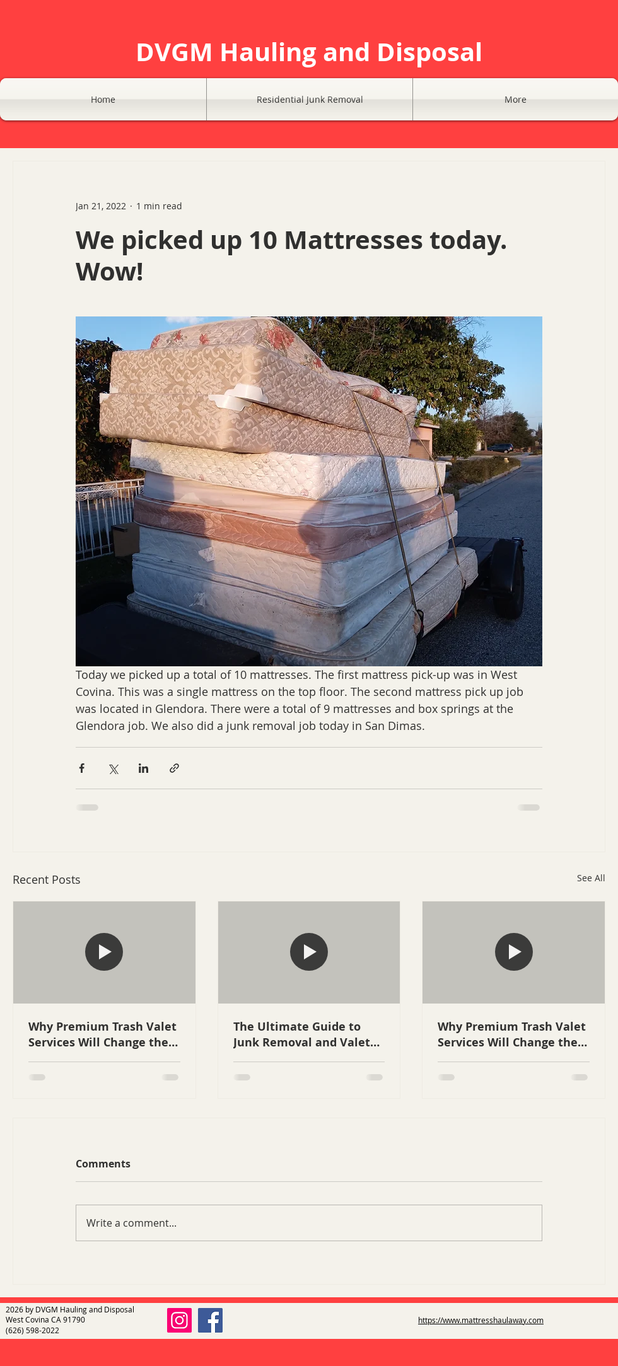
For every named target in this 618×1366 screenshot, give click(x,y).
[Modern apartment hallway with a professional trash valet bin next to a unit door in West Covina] (104, 952)
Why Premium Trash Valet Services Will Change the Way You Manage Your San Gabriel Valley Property (103, 1034)
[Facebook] (210, 1320)
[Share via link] (174, 768)
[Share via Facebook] (82, 768)
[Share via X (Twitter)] (113, 768)
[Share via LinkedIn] (143, 768)
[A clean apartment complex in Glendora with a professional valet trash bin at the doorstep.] (309, 952)
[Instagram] (179, 1320)
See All (591, 878)
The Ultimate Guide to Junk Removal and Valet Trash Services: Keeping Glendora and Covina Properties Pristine (301, 1034)
